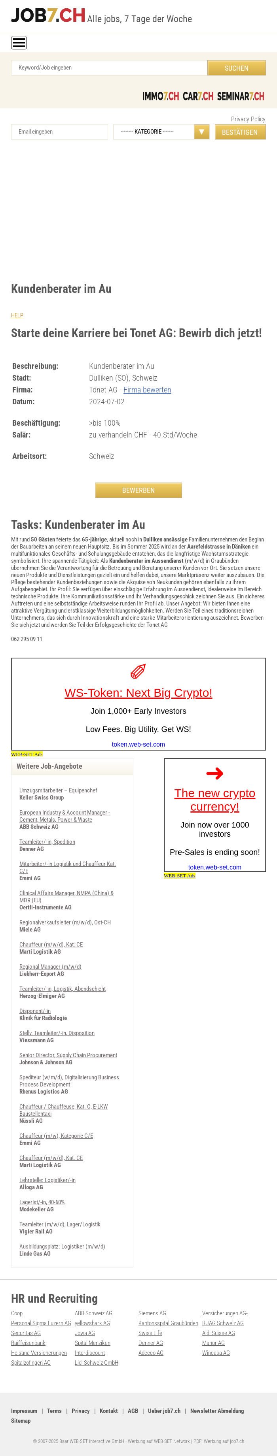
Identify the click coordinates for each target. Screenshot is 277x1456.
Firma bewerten (147, 389)
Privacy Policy (248, 119)
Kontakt (109, 1411)
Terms (54, 1411)
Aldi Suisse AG (218, 1333)
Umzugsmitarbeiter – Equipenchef (58, 790)
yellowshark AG (92, 1323)
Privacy (81, 1411)
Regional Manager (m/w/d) (50, 966)
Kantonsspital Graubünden (168, 1323)
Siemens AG (152, 1313)
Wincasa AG (216, 1352)
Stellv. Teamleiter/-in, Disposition (57, 1033)
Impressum (24, 1411)
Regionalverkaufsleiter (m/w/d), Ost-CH (65, 922)
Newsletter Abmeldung (217, 1411)
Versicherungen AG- (225, 1313)
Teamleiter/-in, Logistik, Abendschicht (62, 988)
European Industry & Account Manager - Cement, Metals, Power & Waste (64, 816)
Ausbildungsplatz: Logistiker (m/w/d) (62, 1246)
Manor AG (213, 1343)
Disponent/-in (35, 1011)
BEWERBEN (138, 490)
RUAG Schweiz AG (223, 1323)
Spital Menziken (92, 1343)
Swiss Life (150, 1333)
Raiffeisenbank (28, 1343)
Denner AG (150, 1343)
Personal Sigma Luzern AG (41, 1323)
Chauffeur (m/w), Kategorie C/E (56, 1135)
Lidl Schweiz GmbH (96, 1362)
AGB (133, 1411)
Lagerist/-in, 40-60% (42, 1202)
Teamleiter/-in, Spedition (47, 841)
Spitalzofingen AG (31, 1362)
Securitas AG (26, 1333)
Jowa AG (85, 1333)
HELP (17, 315)
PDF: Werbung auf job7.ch (219, 1441)
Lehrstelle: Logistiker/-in (47, 1180)
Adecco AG (150, 1352)
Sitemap (20, 1420)
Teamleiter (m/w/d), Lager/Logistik (60, 1224)
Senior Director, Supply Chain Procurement (68, 1055)
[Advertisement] (138, 206)
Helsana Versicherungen (39, 1352)
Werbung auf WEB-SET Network (159, 1441)
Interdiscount (90, 1352)
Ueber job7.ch (164, 1411)
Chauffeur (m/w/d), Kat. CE (51, 944)
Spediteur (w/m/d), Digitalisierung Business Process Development (69, 1081)
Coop (17, 1313)
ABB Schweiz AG (93, 1313)
